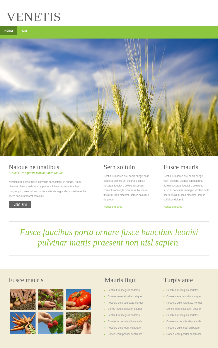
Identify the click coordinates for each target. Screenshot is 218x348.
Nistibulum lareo (113, 206)
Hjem (8, 30)
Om (24, 30)
